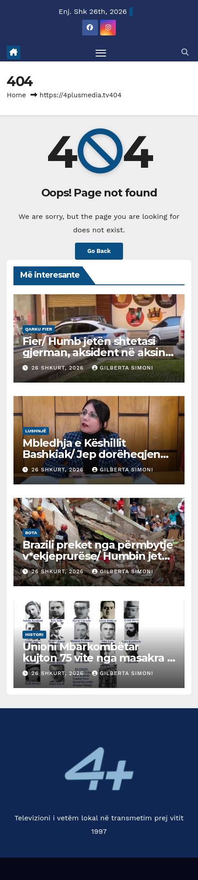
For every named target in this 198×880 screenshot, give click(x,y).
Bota (31, 532)
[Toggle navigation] (101, 52)
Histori (34, 634)
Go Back (99, 251)
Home (16, 95)
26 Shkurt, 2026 (58, 368)
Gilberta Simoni (122, 368)
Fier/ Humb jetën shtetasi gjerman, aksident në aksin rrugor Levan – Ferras (93, 352)
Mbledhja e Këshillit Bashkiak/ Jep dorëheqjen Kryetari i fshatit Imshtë (91, 454)
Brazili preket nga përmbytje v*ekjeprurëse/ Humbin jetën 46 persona (99, 556)
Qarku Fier (38, 329)
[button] (185, 52)
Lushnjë (35, 430)
